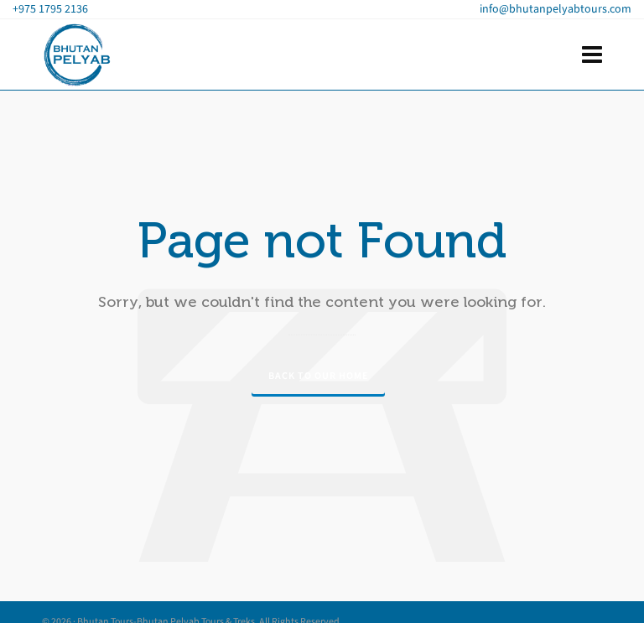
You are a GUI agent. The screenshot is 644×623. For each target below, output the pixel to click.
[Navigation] (592, 55)
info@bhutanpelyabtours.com (555, 9)
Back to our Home (318, 375)
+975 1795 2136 (50, 9)
